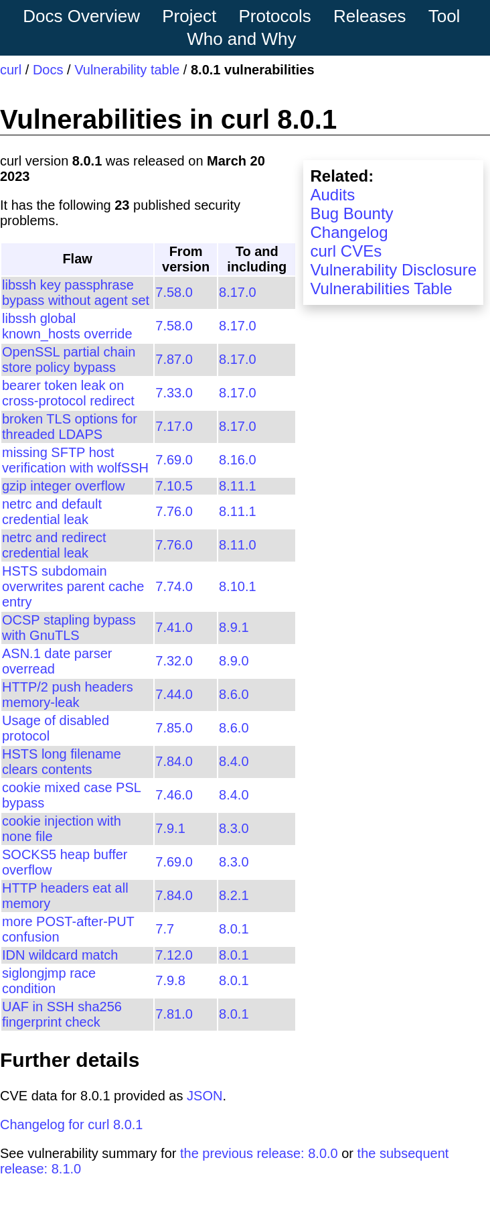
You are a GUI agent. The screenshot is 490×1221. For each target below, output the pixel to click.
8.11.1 (237, 485)
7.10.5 (174, 485)
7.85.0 (174, 727)
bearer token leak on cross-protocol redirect (68, 393)
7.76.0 (174, 511)
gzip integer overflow (63, 485)
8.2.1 (233, 895)
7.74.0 (174, 586)
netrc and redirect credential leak (54, 545)
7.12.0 (174, 955)
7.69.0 (174, 459)
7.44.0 (174, 694)
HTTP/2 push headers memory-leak (67, 695)
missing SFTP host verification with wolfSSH (75, 460)
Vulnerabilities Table (381, 288)
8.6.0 (233, 694)
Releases (369, 16)
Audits (332, 195)
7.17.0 (174, 426)
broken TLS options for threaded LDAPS (69, 426)
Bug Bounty (351, 213)
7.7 (164, 928)
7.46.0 (174, 794)
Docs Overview (81, 16)
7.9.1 (170, 828)
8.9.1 (233, 627)
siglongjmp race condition (49, 981)
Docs (48, 69)
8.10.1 (237, 586)
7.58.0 (174, 292)
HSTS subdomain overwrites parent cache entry (73, 586)
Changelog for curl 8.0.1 (71, 1124)
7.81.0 (174, 1014)
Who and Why (241, 39)
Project (189, 16)
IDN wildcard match (60, 955)
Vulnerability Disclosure (393, 270)
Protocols (274, 16)
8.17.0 (237, 292)
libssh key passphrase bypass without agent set (75, 292)
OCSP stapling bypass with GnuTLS (69, 628)
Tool (444, 16)
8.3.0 (233, 828)
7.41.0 (174, 627)
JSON (204, 1095)
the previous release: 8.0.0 (259, 1153)
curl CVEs (346, 251)
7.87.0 (174, 359)
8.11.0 (237, 544)
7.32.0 (174, 660)
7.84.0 (174, 761)
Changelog (349, 232)
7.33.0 (174, 392)
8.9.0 (233, 660)
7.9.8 (170, 980)
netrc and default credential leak (52, 512)
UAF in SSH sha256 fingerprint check (62, 1014)
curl (10, 69)
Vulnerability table (126, 69)
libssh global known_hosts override (67, 326)
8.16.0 (237, 459)
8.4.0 (233, 761)
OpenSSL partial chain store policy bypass (68, 359)
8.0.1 (233, 928)
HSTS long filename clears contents (61, 762)
